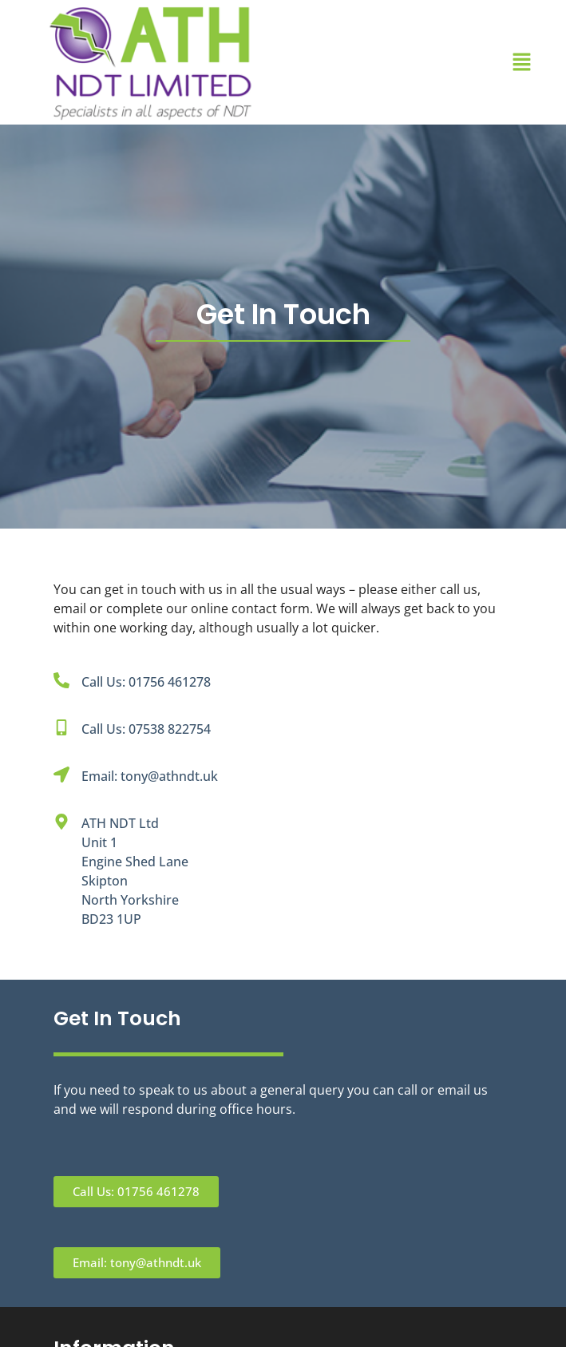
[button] (521, 62)
